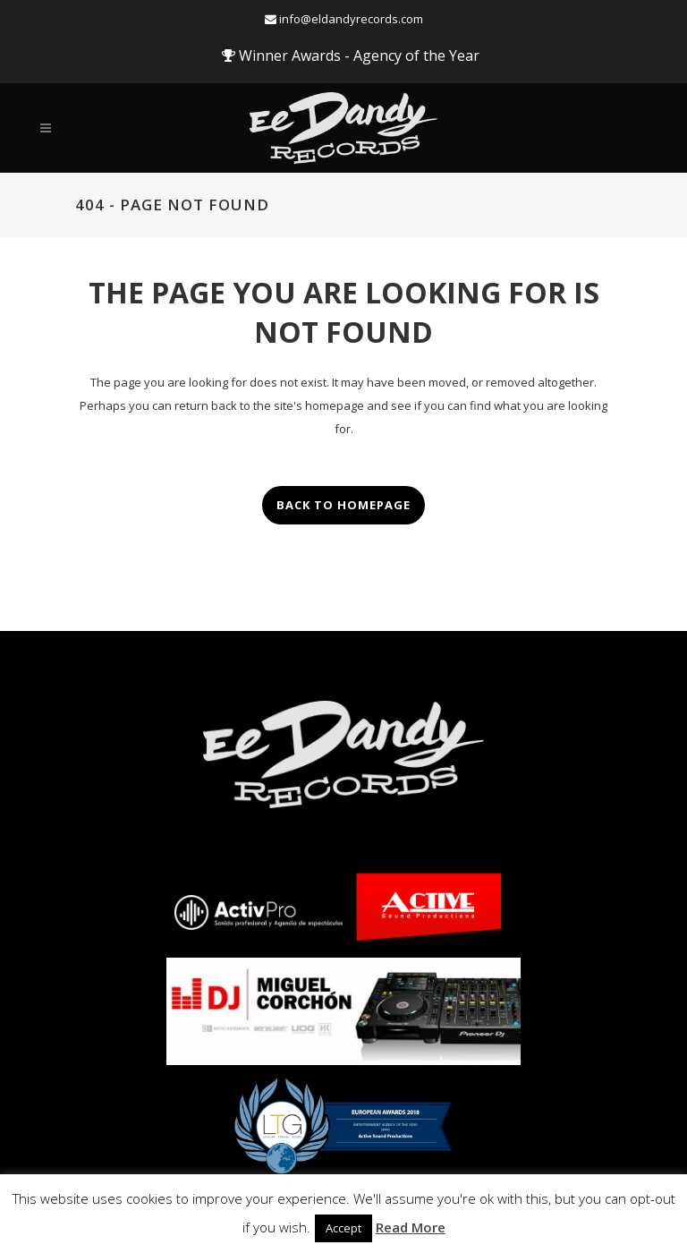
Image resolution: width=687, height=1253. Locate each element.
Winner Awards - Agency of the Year (350, 55)
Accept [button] (343, 1228)
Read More (410, 1227)
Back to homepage (343, 505)
